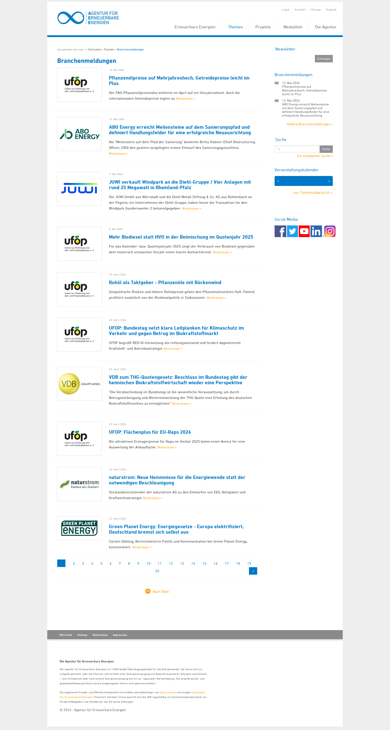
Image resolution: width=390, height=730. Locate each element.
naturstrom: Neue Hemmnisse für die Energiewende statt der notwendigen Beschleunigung (177, 480)
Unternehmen (168, 692)
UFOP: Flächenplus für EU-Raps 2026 (150, 432)
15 (204, 563)
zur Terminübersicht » (313, 192)
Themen (235, 26)
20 (157, 571)
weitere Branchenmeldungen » (310, 124)
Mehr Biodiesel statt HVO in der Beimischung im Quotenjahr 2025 (181, 237)
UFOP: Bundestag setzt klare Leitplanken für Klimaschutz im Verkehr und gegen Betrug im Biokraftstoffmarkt (176, 330)
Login (286, 9)
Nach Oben (161, 591)
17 (227, 563)
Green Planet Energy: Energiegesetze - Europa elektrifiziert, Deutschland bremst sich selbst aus (176, 529)
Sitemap (82, 635)
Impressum (120, 635)
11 (160, 563)
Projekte (263, 26)
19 (249, 563)
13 (182, 563)
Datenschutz (100, 635)
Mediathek (293, 26)
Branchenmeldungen (130, 49)
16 (216, 563)
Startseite (94, 49)
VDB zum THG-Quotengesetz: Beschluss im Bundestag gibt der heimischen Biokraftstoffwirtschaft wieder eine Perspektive (178, 380)
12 (171, 563)
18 (238, 563)
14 (193, 563)
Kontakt (300, 9)
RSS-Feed (66, 635)
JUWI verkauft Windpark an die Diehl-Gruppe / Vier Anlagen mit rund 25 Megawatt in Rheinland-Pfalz (180, 184)
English (331, 9)
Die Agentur (326, 26)
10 (148, 563)
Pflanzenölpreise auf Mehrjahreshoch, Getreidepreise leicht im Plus (179, 80)
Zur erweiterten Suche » (315, 156)
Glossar (316, 9)
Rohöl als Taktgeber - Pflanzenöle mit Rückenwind (165, 282)
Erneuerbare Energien (195, 26)
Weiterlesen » (185, 98)
